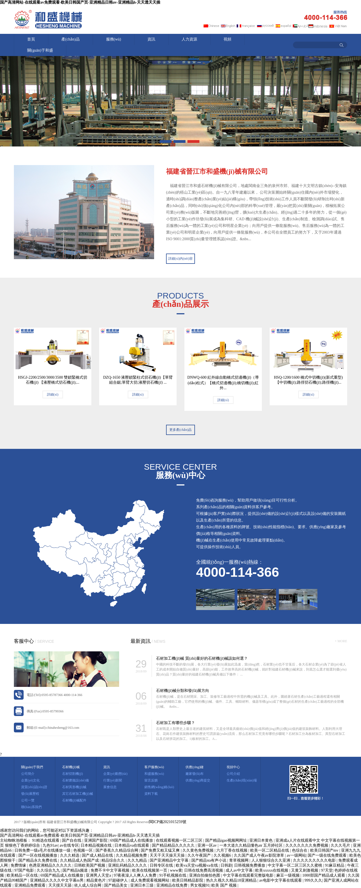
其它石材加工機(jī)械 (77, 794)
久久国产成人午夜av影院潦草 (259, 855)
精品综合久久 (113, 860)
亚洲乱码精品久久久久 (128, 865)
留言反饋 (151, 780)
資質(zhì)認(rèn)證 (34, 787)
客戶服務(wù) (154, 767)
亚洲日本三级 (142, 885)
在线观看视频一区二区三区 (180, 840)
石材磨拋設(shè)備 (75, 780)
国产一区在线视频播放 (38, 855)
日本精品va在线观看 (132, 845)
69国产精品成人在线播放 (132, 840)
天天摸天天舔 (60, 885)
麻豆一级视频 (288, 875)
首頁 (31, 39)
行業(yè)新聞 (112, 780)
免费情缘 (19, 865)
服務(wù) (113, 39)
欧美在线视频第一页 (150, 870)
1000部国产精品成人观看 (324, 875)
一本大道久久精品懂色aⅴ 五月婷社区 (251, 845)
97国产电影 (24, 870)
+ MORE (341, 641)
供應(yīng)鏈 (194, 767)
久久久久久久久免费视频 (307, 845)
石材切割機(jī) (72, 774)
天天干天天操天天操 (168, 855)
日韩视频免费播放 (250, 865)
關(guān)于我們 (32, 767)
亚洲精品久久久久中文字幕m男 (57, 880)
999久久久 (313, 880)
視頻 (227, 39)
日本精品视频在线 (97, 845)
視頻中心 (233, 767)
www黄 (176, 870)
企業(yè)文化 (30, 780)
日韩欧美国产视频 (90, 865)
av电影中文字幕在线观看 (281, 880)
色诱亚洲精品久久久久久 (51, 865)
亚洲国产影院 (96, 840)
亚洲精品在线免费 (172, 885)
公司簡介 (27, 774)
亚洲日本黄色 (261, 840)
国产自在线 (72, 840)
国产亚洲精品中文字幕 (170, 860)
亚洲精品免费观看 (30, 885)
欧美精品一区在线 (23, 875)
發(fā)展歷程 (30, 794)
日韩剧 (226, 865)
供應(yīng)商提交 (197, 780)
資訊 (151, 39)
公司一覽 (27, 800)
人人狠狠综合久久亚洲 (271, 860)
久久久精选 (70, 855)
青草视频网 (239, 860)
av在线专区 (69, 845)
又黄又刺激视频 (305, 870)
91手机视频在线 (173, 875)
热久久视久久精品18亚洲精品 (232, 880)
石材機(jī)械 (71, 767)
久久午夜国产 (199, 855)
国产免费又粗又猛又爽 (161, 850)
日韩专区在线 (162, 865)
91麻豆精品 (335, 865)
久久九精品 (137, 860)
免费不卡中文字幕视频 (111, 870)
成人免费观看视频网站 (151, 880)
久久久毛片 (341, 845)
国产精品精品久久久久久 (174, 845)
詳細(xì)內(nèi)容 (180, 258)
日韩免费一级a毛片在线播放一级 (43, 850)
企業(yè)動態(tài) (115, 774)
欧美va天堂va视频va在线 (197, 865)
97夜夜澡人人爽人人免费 (135, 875)
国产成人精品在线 (98, 855)
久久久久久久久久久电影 (315, 860)
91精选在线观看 (46, 840)
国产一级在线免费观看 (328, 855)
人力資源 (189, 39)
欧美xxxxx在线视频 (272, 870)
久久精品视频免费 (132, 855)
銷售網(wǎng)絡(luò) (159, 787)
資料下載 (151, 794)
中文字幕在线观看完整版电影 (249, 875)
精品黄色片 (96, 880)
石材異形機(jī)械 (74, 787)
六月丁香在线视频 (232, 850)
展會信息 (110, 787)
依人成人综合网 (88, 885)
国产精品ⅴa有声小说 (209, 860)
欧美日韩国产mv (324, 850)
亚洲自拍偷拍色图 (205, 875)
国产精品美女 (116, 885)
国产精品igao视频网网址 (226, 840)
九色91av (50, 845)
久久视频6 (223, 855)
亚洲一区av (207, 845)
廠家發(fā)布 (194, 774)
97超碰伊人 (118, 880)
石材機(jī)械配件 (74, 800)
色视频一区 (83, 850)
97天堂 (327, 870)
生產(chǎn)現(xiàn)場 (242, 780)
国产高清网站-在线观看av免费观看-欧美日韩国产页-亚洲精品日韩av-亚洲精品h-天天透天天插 (80, 2)
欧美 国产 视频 (224, 885)
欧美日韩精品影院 (188, 880)
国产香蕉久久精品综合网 (117, 850)
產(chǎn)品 (70, 39)
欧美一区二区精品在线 (270, 850)
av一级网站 (296, 855)
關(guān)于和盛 (40, 50)
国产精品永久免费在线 (38, 860)
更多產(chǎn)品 (180, 430)
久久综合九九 (49, 870)
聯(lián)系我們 (31, 807)
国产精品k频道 (75, 870)
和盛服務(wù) (154, 774)
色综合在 (300, 850)
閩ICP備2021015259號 (167, 822)
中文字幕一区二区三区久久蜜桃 (295, 865)
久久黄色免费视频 (198, 850)
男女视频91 (200, 885)
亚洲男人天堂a (99, 875)
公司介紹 (233, 774)
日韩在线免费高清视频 (204, 870)
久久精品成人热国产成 (80, 860)
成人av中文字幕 (239, 870)
